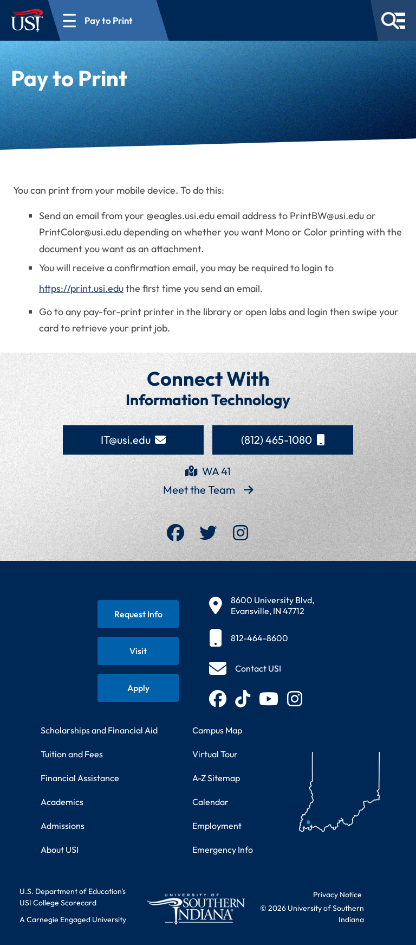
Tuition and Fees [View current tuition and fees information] (72, 754)
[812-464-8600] (261, 638)
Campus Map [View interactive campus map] (217, 730)
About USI (60, 849)
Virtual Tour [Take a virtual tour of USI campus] (215, 754)
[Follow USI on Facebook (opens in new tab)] (218, 699)
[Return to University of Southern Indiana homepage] (195, 908)
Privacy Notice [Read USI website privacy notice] (337, 894)
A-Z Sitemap (216, 777)
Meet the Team (208, 489)
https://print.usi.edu (81, 288)
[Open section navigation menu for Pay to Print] (108, 20)
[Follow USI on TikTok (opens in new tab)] (243, 699)
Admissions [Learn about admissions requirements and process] (62, 825)
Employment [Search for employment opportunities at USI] (217, 825)
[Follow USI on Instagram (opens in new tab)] (295, 699)
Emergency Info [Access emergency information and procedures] (222, 849)
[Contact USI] (245, 668)
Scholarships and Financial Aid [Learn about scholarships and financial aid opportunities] (99, 730)
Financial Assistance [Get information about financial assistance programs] (80, 777)
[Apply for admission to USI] (138, 688)
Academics (62, 801)
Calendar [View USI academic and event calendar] (210, 801)
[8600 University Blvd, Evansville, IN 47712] (261, 605)
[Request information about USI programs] (138, 614)
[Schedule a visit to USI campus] (138, 651)
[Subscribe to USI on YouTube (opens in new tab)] (269, 699)
